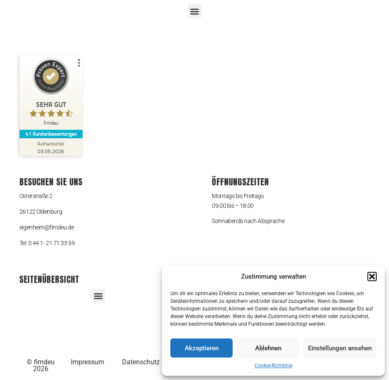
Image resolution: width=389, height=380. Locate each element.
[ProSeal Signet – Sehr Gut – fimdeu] (51, 94)
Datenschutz (141, 362)
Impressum (87, 362)
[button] (372, 276)
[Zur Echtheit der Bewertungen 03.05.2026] (51, 147)
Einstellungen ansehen (340, 348)
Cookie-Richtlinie (273, 366)
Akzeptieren (202, 348)
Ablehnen (268, 348)
